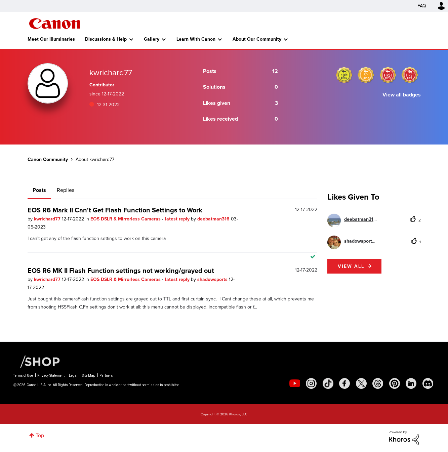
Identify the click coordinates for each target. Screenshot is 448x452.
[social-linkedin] (411, 383)
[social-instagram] (311, 383)
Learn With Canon (195, 39)
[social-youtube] (294, 383)
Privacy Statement (51, 375)
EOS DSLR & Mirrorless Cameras (126, 218)
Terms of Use (23, 375)
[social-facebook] (344, 383)
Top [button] (40, 435)
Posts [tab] (39, 190)
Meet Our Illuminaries (51, 39)
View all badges (401, 94)
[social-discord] (427, 383)
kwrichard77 (48, 218)
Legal (73, 375)
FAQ (421, 5)
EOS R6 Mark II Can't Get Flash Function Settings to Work (115, 210)
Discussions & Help (106, 39)
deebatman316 (214, 218)
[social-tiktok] (328, 383)
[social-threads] (377, 383)
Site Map (88, 375)
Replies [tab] (65, 190)
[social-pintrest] (394, 383)
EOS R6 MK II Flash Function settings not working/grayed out (121, 270)
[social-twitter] (361, 383)
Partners (106, 375)
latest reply (178, 218)
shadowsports (213, 279)
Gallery (151, 39)
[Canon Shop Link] (36, 361)
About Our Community (257, 39)
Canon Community (54, 23)
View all (351, 266)
